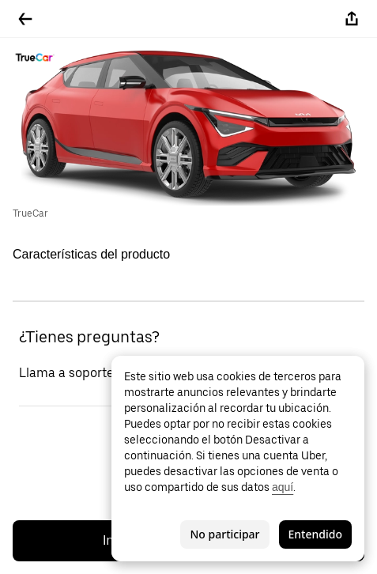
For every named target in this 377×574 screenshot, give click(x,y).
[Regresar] (25, 19)
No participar (224, 534)
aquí (282, 487)
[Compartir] (352, 19)
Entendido (315, 534)
